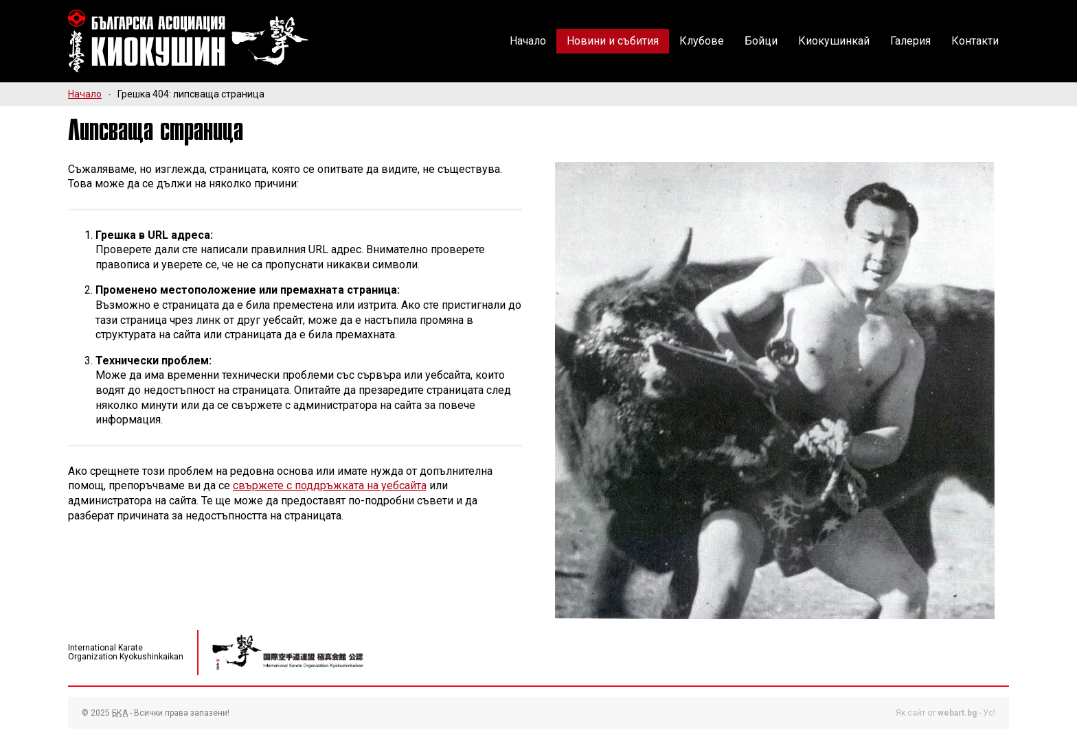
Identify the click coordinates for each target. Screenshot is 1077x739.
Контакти (975, 40)
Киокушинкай (834, 40)
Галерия (910, 40)
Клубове (701, 40)
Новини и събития (613, 40)
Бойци (761, 40)
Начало (528, 40)
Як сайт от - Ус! (945, 713)
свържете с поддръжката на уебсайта (330, 485)
